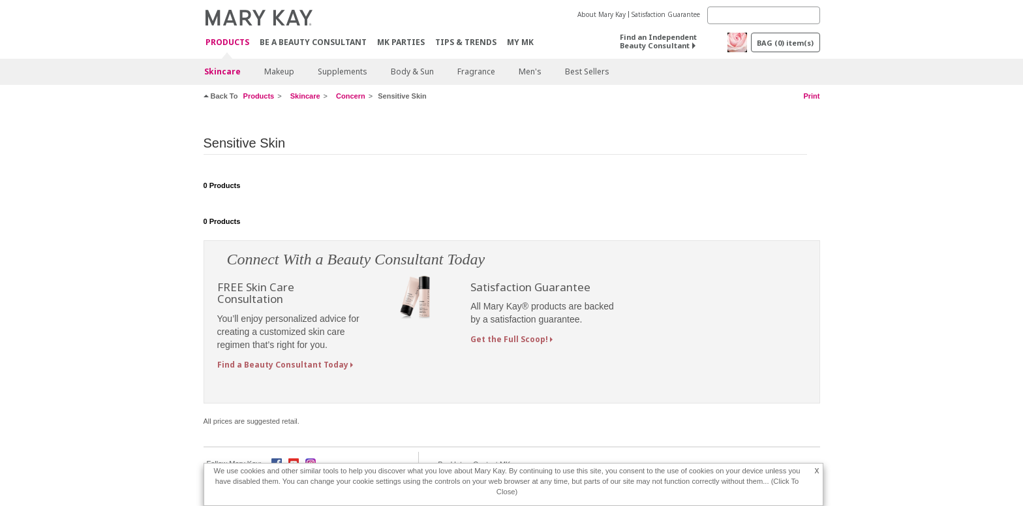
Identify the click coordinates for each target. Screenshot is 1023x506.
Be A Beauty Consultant (313, 42)
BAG (785, 43)
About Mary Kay (601, 14)
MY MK (520, 42)
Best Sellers (587, 71)
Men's (530, 71)
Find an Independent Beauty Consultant (658, 41)
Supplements (342, 71)
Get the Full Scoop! (509, 339)
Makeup (279, 71)
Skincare (222, 71)
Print (811, 96)
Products (227, 43)
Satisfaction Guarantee (666, 14)
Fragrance (476, 71)
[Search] (763, 15)
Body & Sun (412, 71)
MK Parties (401, 42)
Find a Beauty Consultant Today (282, 364)
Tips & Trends (465, 42)
